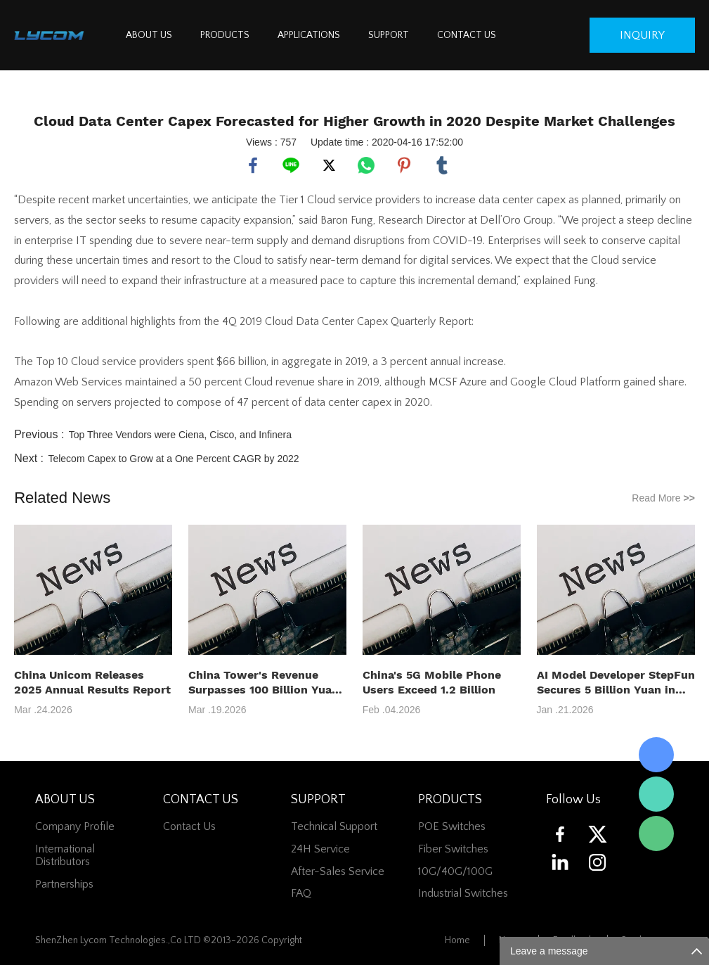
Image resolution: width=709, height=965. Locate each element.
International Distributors (65, 855)
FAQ (301, 893)
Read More (663, 498)
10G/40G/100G (455, 871)
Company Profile (75, 826)
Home (457, 940)
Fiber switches (453, 849)
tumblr (442, 165)
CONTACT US (466, 35)
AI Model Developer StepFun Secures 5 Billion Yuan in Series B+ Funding (616, 682)
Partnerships (64, 884)
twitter (328, 165)
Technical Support (334, 826)
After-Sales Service (337, 871)
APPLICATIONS (309, 35)
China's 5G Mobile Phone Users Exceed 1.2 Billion (432, 682)
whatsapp (366, 165)
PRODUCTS (224, 35)
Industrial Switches (463, 893)
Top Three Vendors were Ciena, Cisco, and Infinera (180, 434)
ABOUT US (149, 35)
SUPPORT (388, 35)
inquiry (642, 35)
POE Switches (452, 826)
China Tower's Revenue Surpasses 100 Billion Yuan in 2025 (263, 682)
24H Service (320, 849)
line (290, 165)
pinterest (404, 165)
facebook (253, 165)
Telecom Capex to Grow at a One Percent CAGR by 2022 (173, 458)
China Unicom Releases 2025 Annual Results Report (92, 682)
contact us (189, 826)
